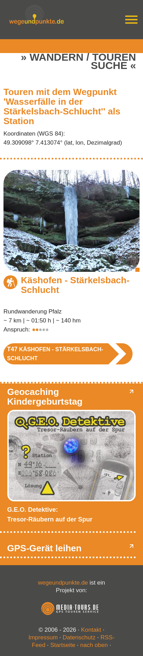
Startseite (63, 645)
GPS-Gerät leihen (44, 548)
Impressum (43, 637)
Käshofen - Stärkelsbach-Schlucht (75, 285)
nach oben (94, 645)
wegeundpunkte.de (63, 582)
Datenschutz (79, 637)
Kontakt (91, 630)
